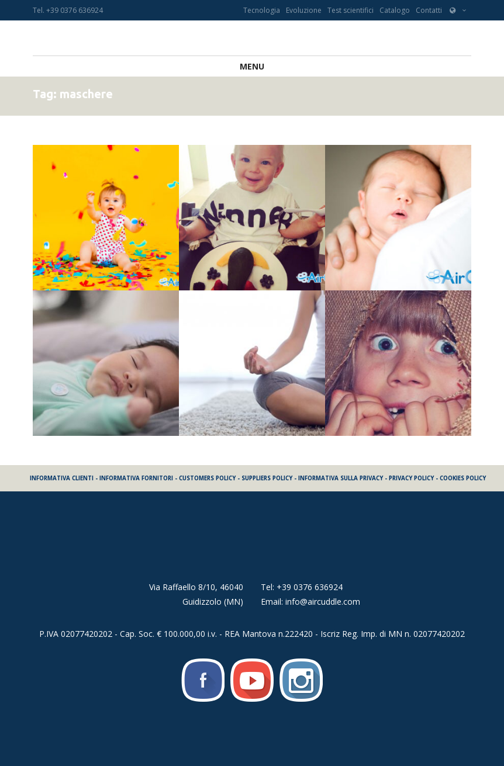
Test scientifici (350, 10)
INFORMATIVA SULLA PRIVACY (340, 478)
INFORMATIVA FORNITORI (136, 478)
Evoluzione (304, 10)
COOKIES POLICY (463, 478)
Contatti (429, 10)
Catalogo (394, 10)
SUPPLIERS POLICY (266, 478)
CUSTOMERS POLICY (207, 478)
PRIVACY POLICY (411, 478)
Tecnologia (261, 10)
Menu (252, 66)
